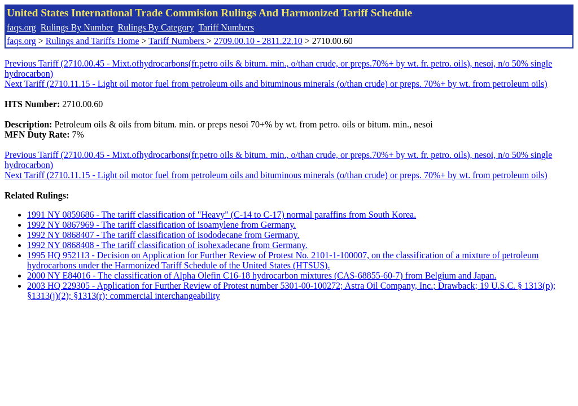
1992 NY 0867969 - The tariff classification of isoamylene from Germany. (161, 225)
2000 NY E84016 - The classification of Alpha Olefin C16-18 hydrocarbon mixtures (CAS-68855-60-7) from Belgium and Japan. (261, 275)
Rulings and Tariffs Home (92, 41)
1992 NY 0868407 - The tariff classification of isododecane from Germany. (163, 235)
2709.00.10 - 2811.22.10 (258, 41)
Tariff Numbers (226, 27)
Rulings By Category (156, 27)
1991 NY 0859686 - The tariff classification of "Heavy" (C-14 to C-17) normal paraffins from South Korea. (221, 214)
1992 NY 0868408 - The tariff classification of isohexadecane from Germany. (167, 245)
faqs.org (21, 27)
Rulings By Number (77, 27)
